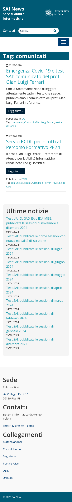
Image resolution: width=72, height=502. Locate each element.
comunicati (17, 122)
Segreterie (9, 456)
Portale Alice (11, 463)
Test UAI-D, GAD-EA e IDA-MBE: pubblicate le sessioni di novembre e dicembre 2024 (32, 223)
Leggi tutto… (16, 111)
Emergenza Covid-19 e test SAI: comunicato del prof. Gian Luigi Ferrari (35, 76)
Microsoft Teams (23, 426)
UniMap (8, 478)
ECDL (24, 179)
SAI (23, 118)
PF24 (55, 182)
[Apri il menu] (63, 42)
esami (27, 182)
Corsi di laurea (12, 449)
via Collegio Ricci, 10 (15, 394)
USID (6, 470)
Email (6, 426)
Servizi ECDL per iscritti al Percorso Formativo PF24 (33, 144)
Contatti (9, 31)
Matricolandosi (12, 442)
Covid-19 (29, 122)
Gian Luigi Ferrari (44, 122)
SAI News (13, 9)
